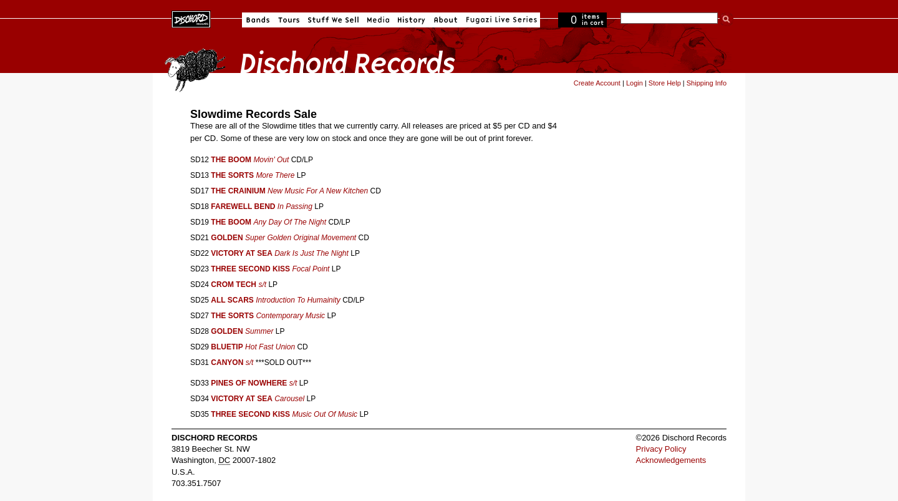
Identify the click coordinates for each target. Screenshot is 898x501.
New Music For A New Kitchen (318, 191)
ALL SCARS (232, 300)
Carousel (289, 398)
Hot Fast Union (270, 347)
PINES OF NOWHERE (249, 383)
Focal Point (310, 269)
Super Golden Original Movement (300, 237)
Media (378, 19)
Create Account (597, 83)
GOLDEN (227, 237)
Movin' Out (271, 159)
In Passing (295, 206)
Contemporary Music (290, 315)
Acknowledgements (671, 460)
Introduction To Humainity (298, 300)
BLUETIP (227, 347)
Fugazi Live (500, 19)
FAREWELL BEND (243, 206)
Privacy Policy (661, 449)
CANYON (227, 362)
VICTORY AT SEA (241, 253)
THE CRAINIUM (238, 191)
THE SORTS (232, 175)
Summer (259, 331)
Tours (288, 19)
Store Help (665, 83)
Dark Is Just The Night (311, 253)
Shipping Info (707, 83)
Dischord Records (191, 18)
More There (275, 175)
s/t (262, 284)
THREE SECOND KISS (250, 269)
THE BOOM (231, 159)
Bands (257, 19)
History (411, 19)
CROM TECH (233, 284)
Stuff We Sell (333, 19)
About (445, 19)
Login (634, 83)
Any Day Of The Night (289, 222)
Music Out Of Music (324, 414)
